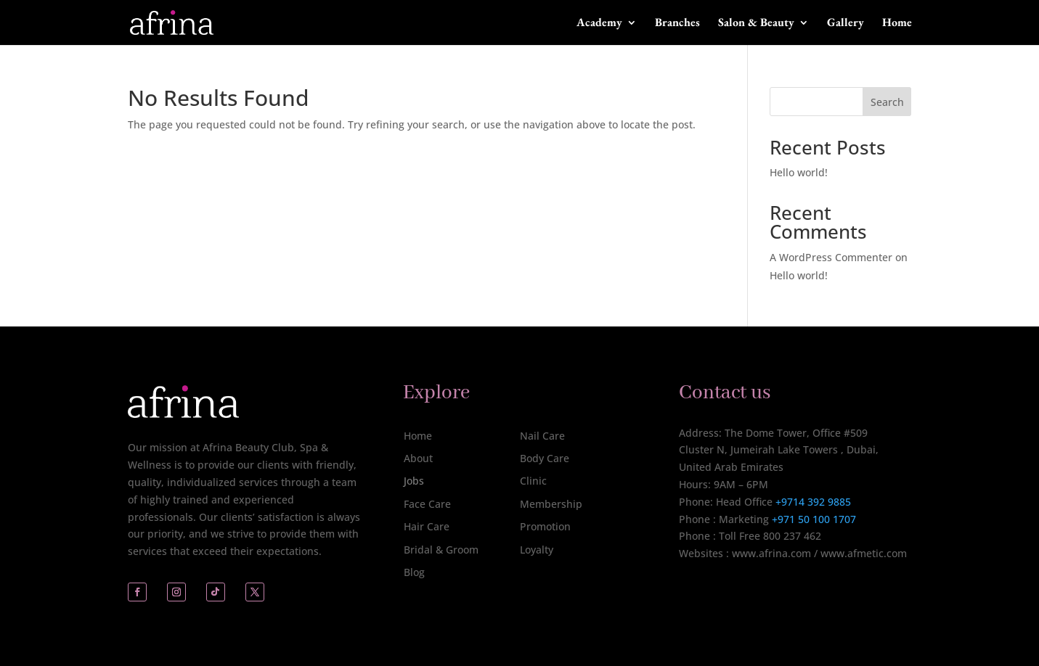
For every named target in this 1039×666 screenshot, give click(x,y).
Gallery (845, 23)
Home (897, 23)
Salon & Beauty (756, 23)
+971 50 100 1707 (812, 519)
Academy (599, 23)
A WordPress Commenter (831, 257)
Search (887, 102)
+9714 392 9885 (813, 502)
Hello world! (799, 172)
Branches (677, 23)
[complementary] (933, 586)
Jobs (414, 481)
